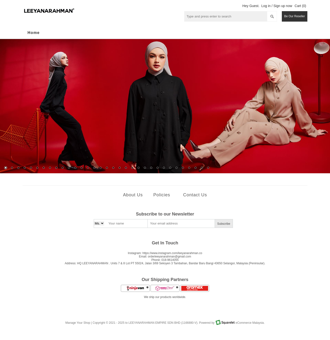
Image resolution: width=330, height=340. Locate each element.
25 (157, 168)
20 (125, 168)
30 (189, 168)
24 (151, 168)
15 (94, 168)
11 (69, 168)
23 (144, 168)
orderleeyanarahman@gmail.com (169, 256)
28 (176, 168)
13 (81, 168)
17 (107, 168)
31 (195, 168)
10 (62, 168)
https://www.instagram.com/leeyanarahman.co (172, 253)
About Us (133, 194)
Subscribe (223, 223)
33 (208, 168)
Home (34, 33)
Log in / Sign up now (276, 6)
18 (113, 168)
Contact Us (195, 194)
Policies (161, 194)
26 (163, 168)
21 (132, 168)
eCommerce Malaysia (250, 322)
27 (170, 168)
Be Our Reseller (294, 16)
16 (100, 168)
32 (201, 168)
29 (182, 168)
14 (88, 168)
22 (138, 168)
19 (119, 168)
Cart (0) (300, 6)
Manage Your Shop (77, 322)
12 (75, 168)
